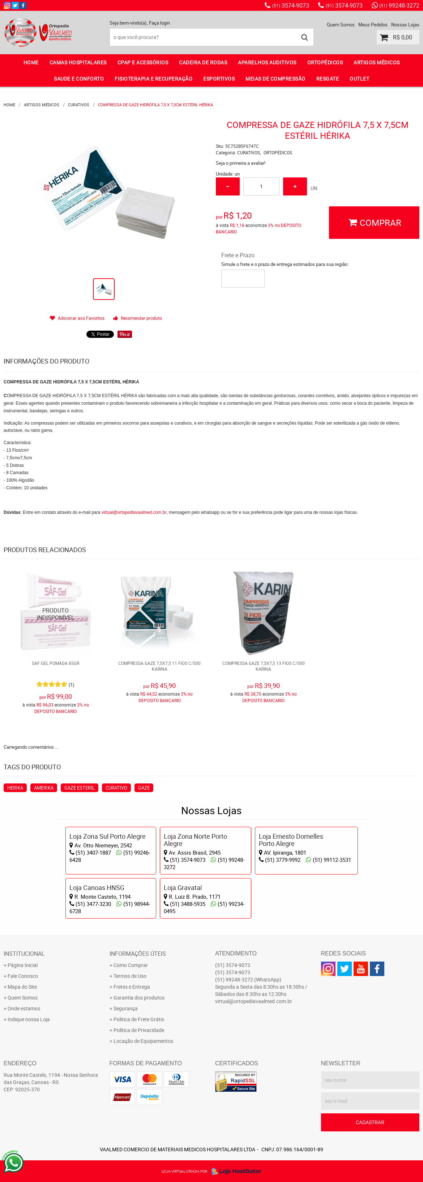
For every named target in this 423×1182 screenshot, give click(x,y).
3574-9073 (290, 5)
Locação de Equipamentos (143, 1040)
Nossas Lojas (405, 24)
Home (31, 62)
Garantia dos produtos (139, 997)
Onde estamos (24, 1008)
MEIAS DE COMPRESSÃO (275, 78)
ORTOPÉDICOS (325, 62)
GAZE (144, 788)
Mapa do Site (22, 986)
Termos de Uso (130, 975)
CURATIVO (116, 788)
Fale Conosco (23, 975)
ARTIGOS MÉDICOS (377, 62)
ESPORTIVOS (219, 78)
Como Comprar (131, 965)
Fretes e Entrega (132, 986)
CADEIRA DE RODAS (203, 62)
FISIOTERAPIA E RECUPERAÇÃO (153, 78)
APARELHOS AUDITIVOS (267, 62)
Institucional (24, 954)
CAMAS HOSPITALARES (78, 62)
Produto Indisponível (55, 614)
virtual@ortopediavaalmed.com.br (134, 512)
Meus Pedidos (373, 24)
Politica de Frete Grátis (139, 1019)
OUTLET (359, 78)
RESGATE (327, 78)
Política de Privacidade (139, 1030)
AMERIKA (44, 788)
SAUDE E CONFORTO (79, 78)
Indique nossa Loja (29, 1019)
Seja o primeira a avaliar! (240, 163)
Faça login (159, 23)
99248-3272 (399, 5)
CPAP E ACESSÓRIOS (143, 62)
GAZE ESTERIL (79, 788)
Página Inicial (23, 965)
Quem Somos (341, 24)
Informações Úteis (138, 954)
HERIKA (15, 788)
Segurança (126, 1008)
